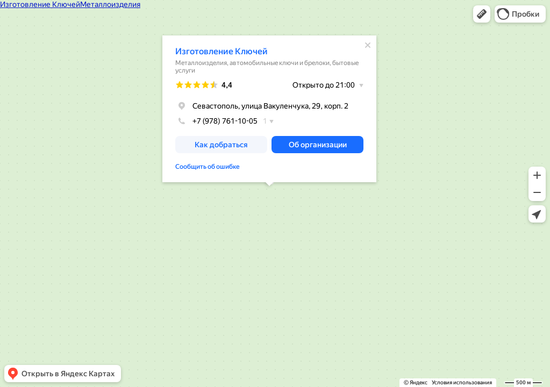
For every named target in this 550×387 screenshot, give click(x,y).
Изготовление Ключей (221, 51)
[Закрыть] (367, 45)
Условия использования (462, 382)
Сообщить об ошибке (207, 166)
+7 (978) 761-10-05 (216, 121)
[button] (481, 14)
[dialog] (269, 108)
